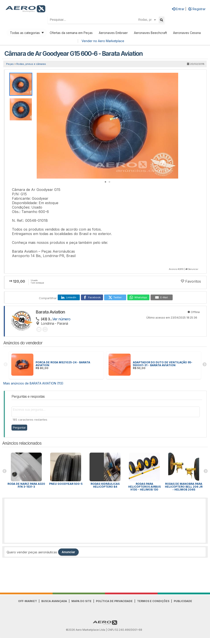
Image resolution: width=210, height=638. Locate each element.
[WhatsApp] (138, 297)
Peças (10, 63)
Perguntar (19, 427)
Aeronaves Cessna (187, 33)
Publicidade (183, 601)
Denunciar (193, 269)
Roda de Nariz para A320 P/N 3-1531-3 (26, 485)
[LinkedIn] (69, 297)
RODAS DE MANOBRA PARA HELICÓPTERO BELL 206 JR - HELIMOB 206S (183, 486)
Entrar (178, 9)
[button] (174, 76)
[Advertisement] (105, 521)
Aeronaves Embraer (113, 33)
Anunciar (68, 552)
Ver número (61, 319)
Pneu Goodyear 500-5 (65, 483)
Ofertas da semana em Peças (71, 33)
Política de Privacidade (114, 601)
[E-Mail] (162, 297)
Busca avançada (54, 601)
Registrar (197, 9)
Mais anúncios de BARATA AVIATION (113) (33, 383)
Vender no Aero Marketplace (103, 41)
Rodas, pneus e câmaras (31, 63)
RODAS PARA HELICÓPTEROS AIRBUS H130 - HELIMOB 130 (144, 486)
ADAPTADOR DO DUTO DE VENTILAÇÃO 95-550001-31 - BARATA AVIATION (162, 364)
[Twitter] (115, 297)
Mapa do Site (81, 601)
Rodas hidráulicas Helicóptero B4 (105, 485)
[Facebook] (92, 297)
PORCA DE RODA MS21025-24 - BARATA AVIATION (63, 364)
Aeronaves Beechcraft (150, 33)
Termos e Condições (153, 601)
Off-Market (27, 601)
